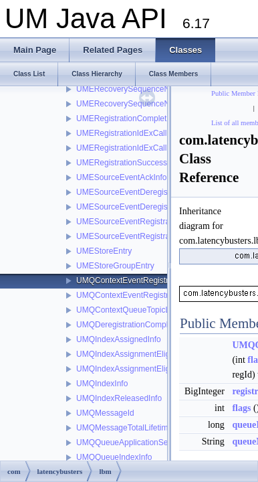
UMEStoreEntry (104, 251)
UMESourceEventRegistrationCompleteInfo (153, 221)
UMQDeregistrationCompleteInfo (134, 324)
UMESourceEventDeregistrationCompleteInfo (156, 192)
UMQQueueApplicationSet (123, 442)
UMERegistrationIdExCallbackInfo (136, 148)
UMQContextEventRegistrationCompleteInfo (154, 280)
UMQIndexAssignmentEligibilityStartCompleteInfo (164, 354)
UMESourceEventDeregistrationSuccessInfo (154, 207)
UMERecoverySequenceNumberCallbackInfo (156, 103)
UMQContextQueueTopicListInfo (133, 310)
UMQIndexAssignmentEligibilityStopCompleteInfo (164, 369)
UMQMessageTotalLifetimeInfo (131, 427)
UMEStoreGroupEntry (115, 265)
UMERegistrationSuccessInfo (128, 162)
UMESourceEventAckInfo (121, 177)
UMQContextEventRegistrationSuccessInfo (152, 295)
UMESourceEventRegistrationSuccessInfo (151, 236)
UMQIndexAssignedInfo (118, 339)
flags (241, 408)
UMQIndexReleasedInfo (119, 398)
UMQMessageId (105, 413)
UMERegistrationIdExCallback (130, 133)
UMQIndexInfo (102, 383)
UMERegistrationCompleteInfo (130, 118)
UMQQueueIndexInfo (114, 457)
